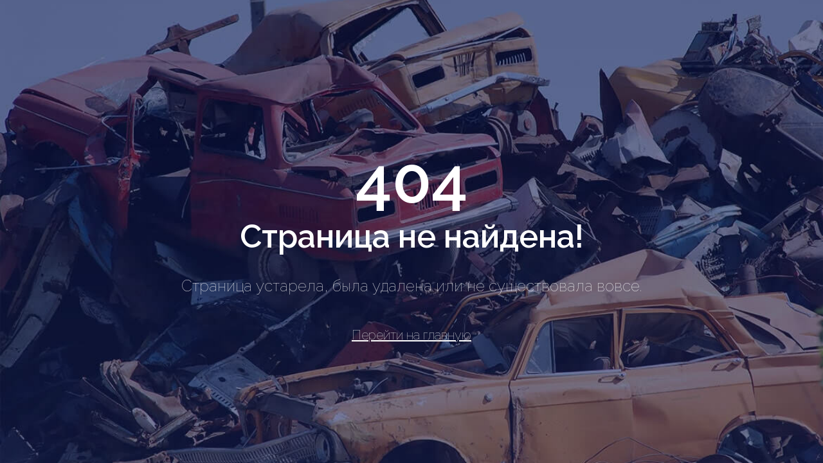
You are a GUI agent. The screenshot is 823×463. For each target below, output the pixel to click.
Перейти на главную (411, 335)
